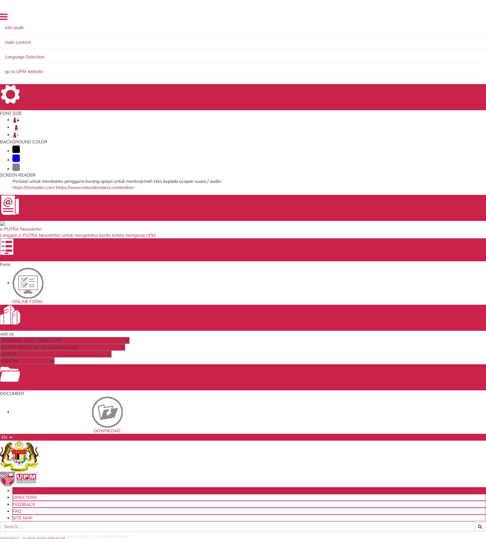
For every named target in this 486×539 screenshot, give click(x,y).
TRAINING (190, 53)
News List (306, 83)
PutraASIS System (139, 431)
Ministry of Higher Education (314, 460)
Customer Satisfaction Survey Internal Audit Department (157, 491)
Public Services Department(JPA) (318, 437)
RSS (100, 523)
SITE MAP (441, 18)
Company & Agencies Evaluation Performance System (235, 437)
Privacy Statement (52, 523)
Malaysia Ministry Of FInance (315, 431)
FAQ (424, 18)
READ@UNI (218, 53)
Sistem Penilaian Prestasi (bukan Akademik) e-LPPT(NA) (152, 464)
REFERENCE (127, 53)
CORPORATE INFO (88, 53)
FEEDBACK (407, 18)
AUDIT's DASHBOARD (260, 53)
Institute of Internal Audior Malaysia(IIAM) (312, 468)
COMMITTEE (159, 53)
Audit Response (136, 483)
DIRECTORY (383, 18)
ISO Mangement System (144, 424)
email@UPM (133, 456)
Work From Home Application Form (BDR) (237, 473)
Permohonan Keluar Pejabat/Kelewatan (242, 455)
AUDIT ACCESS (345, 53)
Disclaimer (118, 523)
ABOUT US (50, 53)
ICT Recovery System (141, 443)
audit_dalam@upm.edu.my (368, 248)
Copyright (83, 523)
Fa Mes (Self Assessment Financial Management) (153, 474)
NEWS (49, 71)
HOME (363, 18)
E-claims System (137, 437)
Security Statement (164, 523)
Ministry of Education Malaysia (316, 443)
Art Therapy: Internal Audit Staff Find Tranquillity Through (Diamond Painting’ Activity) (410, 147)
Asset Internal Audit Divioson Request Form (240, 426)
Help (137, 523)
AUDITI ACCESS (306, 53)
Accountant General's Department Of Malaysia (323, 451)
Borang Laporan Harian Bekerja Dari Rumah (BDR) (239, 463)
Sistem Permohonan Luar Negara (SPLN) (159, 449)
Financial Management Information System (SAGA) (237, 447)
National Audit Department (314, 424)
